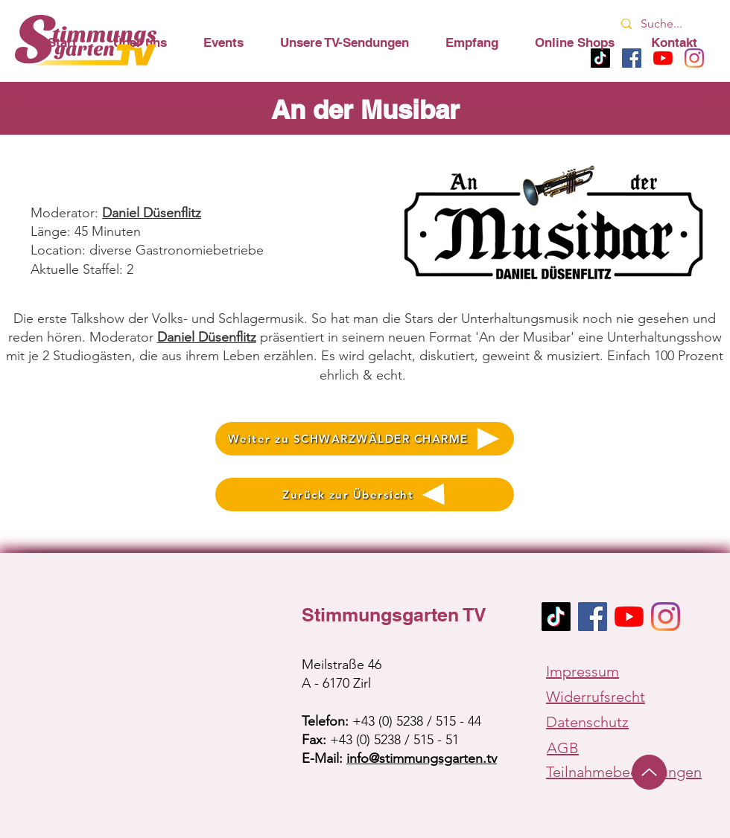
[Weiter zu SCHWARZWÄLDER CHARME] (364, 438)
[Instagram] (665, 616)
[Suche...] (664, 24)
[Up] (649, 772)
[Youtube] (629, 616)
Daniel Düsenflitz (206, 337)
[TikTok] (556, 616)
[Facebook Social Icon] (592, 616)
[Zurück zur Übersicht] (364, 494)
